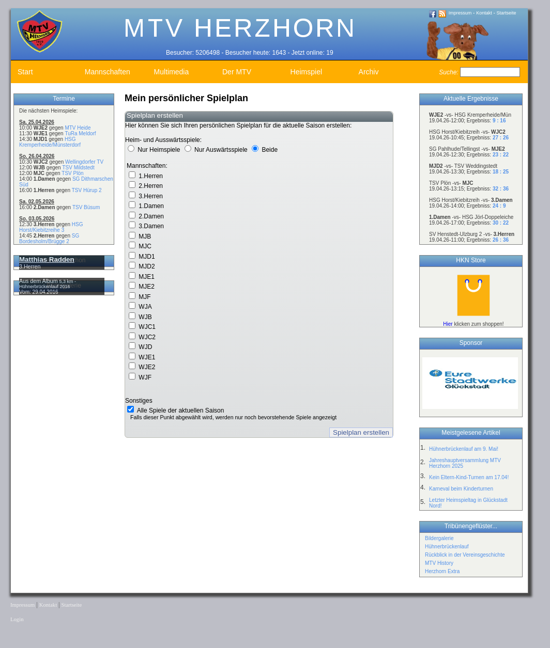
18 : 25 (501, 172)
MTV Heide (77, 128)
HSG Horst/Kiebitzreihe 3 (51, 227)
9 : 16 (499, 120)
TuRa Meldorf (80, 133)
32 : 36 (501, 189)
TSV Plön (72, 173)
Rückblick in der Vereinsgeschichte (465, 555)
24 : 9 (499, 206)
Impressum (460, 12)
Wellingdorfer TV (84, 162)
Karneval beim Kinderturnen (461, 489)
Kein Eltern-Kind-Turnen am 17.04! (469, 477)
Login (16, 619)
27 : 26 (501, 137)
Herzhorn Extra (442, 571)
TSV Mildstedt (78, 167)
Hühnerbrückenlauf (447, 546)
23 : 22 (501, 154)
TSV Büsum (86, 207)
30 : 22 (501, 223)
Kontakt (484, 12)
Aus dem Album (39, 281)
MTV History (439, 563)
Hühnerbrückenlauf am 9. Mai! (463, 449)
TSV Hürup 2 (87, 190)
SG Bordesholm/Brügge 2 (49, 238)
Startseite (506, 12)
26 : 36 (501, 240)
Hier (447, 324)
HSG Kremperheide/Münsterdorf (50, 142)
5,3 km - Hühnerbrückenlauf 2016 (47, 284)
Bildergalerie (439, 538)
